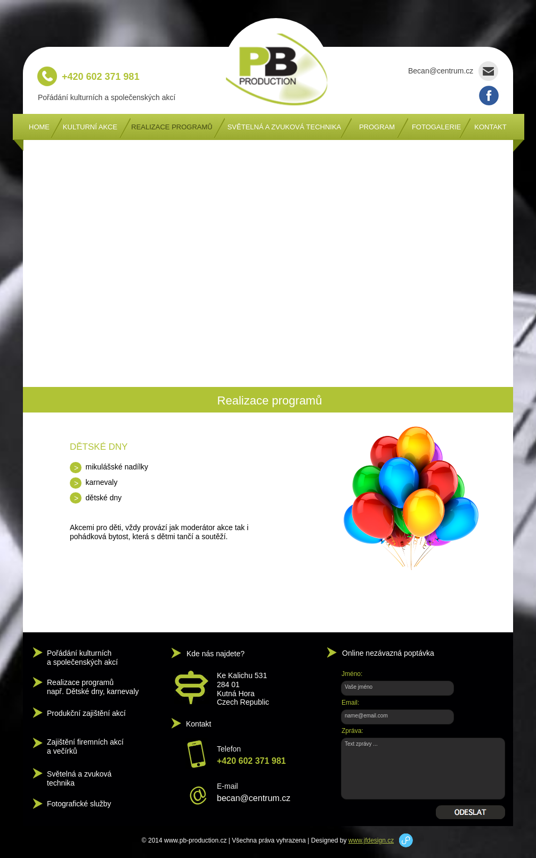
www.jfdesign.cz (371, 840)
